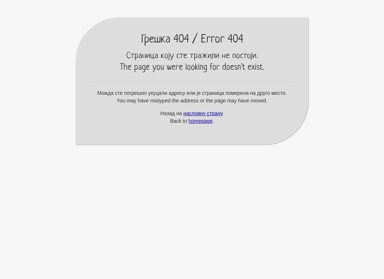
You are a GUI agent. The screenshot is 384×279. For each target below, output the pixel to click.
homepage (200, 121)
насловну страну (202, 113)
